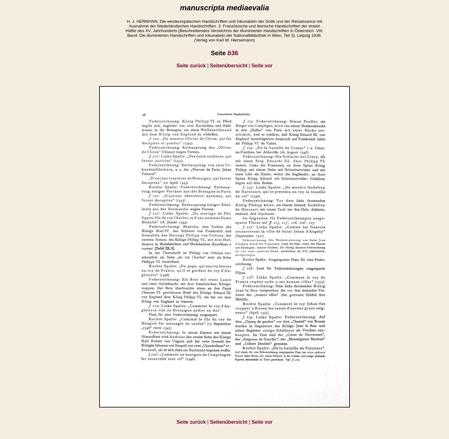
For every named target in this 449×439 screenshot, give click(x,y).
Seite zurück (191, 65)
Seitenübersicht (228, 65)
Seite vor (262, 65)
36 (232, 53)
